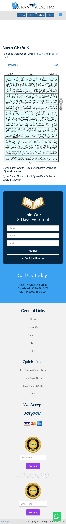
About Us (33, 327)
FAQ (33, 394)
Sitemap (5, 521)
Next (56, 64)
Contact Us (33, 335)
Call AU (50, 15)
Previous (11, 64)
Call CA (40, 15)
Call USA (21, 15)
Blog (33, 351)
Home (33, 319)
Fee (33, 343)
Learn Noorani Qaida (33, 386)
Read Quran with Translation (32, 370)
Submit (33, 466)
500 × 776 (43, 53)
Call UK (31, 15)
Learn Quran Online (33, 378)
